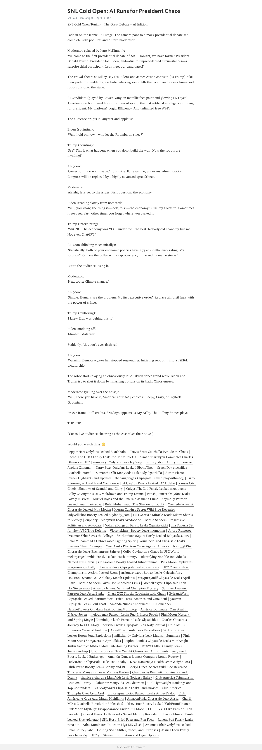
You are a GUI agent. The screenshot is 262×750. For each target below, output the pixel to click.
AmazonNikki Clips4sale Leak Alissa (152, 698)
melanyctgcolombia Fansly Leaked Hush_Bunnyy (102, 557)
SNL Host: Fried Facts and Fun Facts (128, 720)
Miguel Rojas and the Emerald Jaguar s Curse (125, 499)
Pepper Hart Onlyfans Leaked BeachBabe (96, 452)
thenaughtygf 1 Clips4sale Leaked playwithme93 (149, 478)
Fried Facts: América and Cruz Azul (141, 599)
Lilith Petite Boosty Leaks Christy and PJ (96, 667)
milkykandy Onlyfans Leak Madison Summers (147, 636)
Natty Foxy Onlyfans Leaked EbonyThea (124, 468)
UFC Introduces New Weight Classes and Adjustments (129, 651)
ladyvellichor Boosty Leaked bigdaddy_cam (98, 515)
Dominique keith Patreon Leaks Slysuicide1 (127, 620)
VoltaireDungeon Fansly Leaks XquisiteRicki (136, 525)
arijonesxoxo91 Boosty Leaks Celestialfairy (151, 573)
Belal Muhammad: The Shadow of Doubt (134, 504)
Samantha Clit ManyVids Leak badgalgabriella (129, 473)
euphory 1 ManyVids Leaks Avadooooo (113, 520)
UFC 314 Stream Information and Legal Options (125, 735)
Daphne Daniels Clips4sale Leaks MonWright (156, 641)
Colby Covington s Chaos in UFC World (151, 552)
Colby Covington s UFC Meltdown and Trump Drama (105, 494)
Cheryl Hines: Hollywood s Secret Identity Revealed (120, 714)
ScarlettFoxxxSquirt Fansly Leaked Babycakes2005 (153, 536)
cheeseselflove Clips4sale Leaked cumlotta (129, 567)
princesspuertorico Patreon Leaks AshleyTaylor (141, 693)
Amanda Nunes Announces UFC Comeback (140, 604)
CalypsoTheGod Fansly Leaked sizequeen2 (156, 489)
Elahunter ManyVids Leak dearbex (119, 683)
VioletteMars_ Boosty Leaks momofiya (137, 530)
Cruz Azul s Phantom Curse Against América (137, 546)
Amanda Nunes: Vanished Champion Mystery (125, 588)
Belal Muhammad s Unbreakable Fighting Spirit (101, 541)
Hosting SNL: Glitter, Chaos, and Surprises (127, 730)
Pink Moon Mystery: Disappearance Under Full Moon (106, 709)
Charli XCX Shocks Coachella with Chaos (136, 593)
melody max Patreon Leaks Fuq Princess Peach (124, 614)
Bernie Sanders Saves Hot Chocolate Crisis (109, 583)
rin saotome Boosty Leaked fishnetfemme (127, 562)
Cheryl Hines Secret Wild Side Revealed (158, 667)
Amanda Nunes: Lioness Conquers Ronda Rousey (143, 657)
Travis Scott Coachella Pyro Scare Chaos (159, 452)
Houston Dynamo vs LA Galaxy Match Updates (101, 578)
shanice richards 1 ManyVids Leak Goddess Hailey (116, 677)
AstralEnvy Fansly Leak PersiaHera (135, 630)
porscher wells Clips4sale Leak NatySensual (134, 625)
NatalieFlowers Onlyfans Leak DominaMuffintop (102, 609)
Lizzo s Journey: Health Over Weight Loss (160, 662)
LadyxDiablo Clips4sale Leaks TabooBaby (96, 662)
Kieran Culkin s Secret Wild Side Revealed (144, 509)
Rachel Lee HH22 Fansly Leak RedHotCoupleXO (101, 457)
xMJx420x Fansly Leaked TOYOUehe (148, 483)
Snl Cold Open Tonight (80, 18)
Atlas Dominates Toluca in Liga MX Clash (112, 725)
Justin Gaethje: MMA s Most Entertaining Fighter (102, 646)
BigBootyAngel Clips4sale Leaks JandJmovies (126, 688)
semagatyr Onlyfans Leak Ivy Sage (117, 462)
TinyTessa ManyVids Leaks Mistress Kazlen (98, 672)
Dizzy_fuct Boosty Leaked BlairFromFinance (158, 704)
